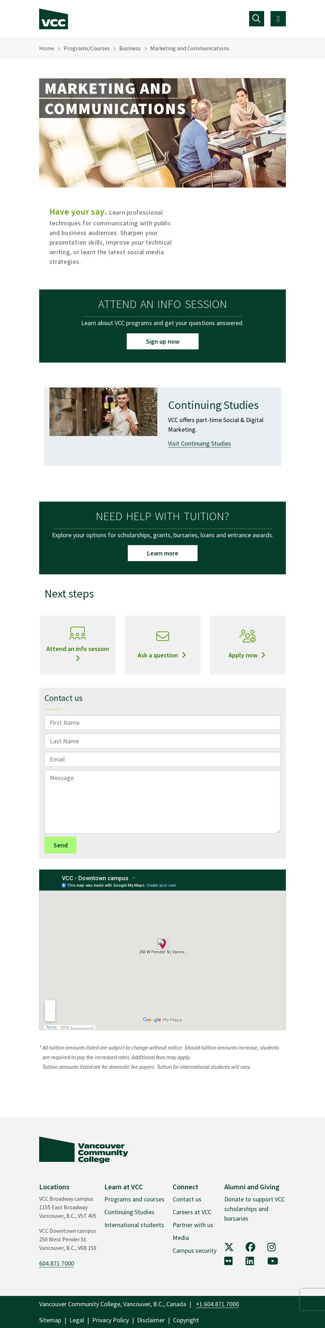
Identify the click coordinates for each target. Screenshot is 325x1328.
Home (46, 48)
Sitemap (50, 1320)
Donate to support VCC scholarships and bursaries (254, 1208)
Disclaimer (151, 1320)
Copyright (186, 1320)
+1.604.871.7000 (217, 1304)
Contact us (187, 1199)
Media (181, 1238)
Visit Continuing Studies (199, 443)
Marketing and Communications (189, 48)
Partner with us (193, 1225)
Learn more (162, 553)
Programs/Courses (87, 48)
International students (134, 1225)
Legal (76, 1320)
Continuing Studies (129, 1212)
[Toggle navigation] (256, 18)
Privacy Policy (110, 1320)
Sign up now (162, 341)
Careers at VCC (192, 1212)
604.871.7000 (56, 1263)
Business (130, 48)
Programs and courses (134, 1199)
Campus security (194, 1250)
